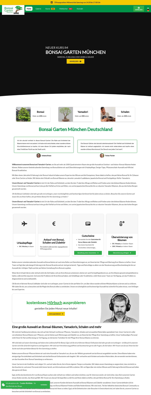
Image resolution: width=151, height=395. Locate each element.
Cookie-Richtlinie (26, 383)
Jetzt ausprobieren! (56, 314)
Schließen (44, 385)
